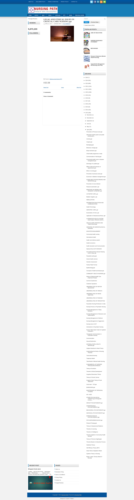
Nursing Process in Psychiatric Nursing (96, 306)
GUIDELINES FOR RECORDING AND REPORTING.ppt (95, 180)
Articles (57, 15)
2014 (86, 109)
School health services (92, 259)
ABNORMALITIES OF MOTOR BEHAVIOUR (94, 287)
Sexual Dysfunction (91, 341)
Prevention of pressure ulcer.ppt (94, 173)
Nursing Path (65, 495)
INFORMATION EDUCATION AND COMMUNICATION (94, 203)
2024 (86, 80)
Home (30, 15)
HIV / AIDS (89, 394)
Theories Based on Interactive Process (95, 442)
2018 (86, 98)
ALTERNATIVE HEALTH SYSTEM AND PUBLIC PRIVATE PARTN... (95, 219)
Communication (90, 338)
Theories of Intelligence (92, 432)
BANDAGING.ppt (90, 387)
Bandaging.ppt (90, 144)
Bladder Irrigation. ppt (91, 197)
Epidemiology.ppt (90, 267)
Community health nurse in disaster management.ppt (95, 160)
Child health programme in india (94, 153)
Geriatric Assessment (91, 262)
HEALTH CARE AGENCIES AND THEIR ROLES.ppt (94, 223)
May (88, 126)
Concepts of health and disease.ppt (95, 270)
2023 (86, 83)
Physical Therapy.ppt (91, 423)
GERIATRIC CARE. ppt (92, 210)
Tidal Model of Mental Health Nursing (95, 361)
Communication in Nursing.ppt (93, 156)
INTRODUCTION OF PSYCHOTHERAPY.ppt (92, 416)
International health (91, 237)
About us (31, 1)
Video (51, 15)
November (89, 118)
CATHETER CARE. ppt (92, 194)
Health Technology (91, 207)
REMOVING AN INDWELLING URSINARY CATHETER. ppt (94, 190)
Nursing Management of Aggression (95, 321)
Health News (88, 25)
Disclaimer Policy (40, 1)
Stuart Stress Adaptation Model (94, 450)
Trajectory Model (90, 358)
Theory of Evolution (91, 368)
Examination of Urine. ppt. (92, 212)
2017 (86, 101)
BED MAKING (94, 48)
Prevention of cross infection (93, 183)
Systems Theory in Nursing (93, 453)
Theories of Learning (91, 429)
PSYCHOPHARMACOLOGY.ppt (94, 420)
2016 (86, 103)
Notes (37, 15)
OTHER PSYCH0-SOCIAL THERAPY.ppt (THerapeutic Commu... (93, 399)
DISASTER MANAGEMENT (93, 231)
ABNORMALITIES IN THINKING (94, 298)
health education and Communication (95, 246)
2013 (86, 112)
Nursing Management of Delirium (94, 318)
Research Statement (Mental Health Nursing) (98, 57)
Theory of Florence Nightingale (94, 439)
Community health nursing (92, 234)
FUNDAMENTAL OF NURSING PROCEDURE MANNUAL (94, 365)
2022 (86, 86)
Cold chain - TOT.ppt (91, 384)
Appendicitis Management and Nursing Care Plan (97, 64)
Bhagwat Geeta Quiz (34, 469)
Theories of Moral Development (94, 371)
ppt (65, 15)
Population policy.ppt (91, 256)
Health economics (90, 243)
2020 (86, 92)
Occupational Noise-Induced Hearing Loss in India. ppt (95, 252)
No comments (66, 23)
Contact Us (74, 1)
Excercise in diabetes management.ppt (96, 176)
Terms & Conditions (53, 1)
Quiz (44, 15)
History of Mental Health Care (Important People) (93, 277)
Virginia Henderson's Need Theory (94, 348)
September (89, 120)
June (88, 123)
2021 (86, 89)
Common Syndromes (91, 280)
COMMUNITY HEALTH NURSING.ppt (95, 273)
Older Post (79, 87)
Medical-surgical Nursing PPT (56, 79)
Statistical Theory (90, 445)
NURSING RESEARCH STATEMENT (96, 41)
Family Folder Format (91, 264)
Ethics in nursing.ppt (91, 170)
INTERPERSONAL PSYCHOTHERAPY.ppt (92, 406)
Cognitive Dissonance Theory (93, 374)
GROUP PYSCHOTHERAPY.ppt (94, 403)
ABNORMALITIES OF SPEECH (94, 290)
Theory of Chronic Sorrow (92, 377)
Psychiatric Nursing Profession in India (95, 303)
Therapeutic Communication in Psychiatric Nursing (93, 334)
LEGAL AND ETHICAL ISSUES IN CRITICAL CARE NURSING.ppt (58, 20)
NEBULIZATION (90, 199)
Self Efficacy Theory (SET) (92, 447)
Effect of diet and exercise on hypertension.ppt (93, 167)
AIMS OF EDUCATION (96, 32)
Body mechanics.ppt (91, 150)
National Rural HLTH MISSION (94, 249)
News (70, 15)
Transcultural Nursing (91, 355)
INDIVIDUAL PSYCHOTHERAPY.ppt (95, 413)
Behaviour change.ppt (91, 147)
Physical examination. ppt (92, 186)
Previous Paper (79, 15)
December (89, 115)
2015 (86, 106)
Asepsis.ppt (89, 142)
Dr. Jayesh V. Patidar (69, 498)
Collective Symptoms (91, 283)
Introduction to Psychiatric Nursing (94, 327)
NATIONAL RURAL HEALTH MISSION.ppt (93, 344)
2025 (86, 77)
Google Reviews (33, 18)
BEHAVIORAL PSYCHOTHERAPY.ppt (95, 410)
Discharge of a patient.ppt (92, 163)
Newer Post (45, 87)
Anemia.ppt (89, 139)
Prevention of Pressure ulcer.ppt (94, 131)
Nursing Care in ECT (91, 324)
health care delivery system (93, 240)
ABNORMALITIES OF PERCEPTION (95, 301)
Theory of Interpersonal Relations (94, 426)
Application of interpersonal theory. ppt (95, 215)
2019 (86, 95)
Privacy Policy (65, 1)
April (88, 129)
